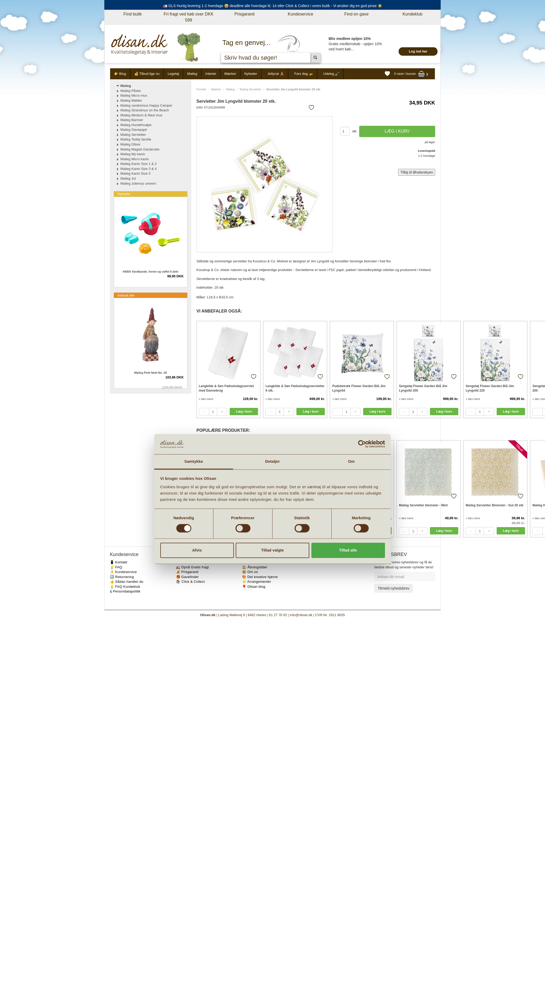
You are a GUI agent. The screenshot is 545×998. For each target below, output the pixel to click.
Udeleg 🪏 (331, 74)
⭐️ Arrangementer (256, 582)
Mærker (230, 74)
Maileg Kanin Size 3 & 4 (138, 169)
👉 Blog (120, 74)
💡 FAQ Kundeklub (125, 587)
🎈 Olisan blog (253, 587)
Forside (201, 89)
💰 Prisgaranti (187, 572)
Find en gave (356, 14)
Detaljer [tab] (272, 461)
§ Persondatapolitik (125, 591)
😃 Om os (250, 572)
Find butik (133, 14)
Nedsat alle (126, 295)
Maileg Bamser (131, 120)
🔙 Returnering (122, 577)
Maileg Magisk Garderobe (140, 149)
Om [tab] (351, 461)
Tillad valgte (272, 550)
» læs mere (206, 399)
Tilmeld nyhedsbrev (393, 588)
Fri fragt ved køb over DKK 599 (188, 17)
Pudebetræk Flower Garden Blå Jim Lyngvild (358, 388)
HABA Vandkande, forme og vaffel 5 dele (150, 271)
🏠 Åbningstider (254, 567)
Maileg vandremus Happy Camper (146, 105)
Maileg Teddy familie (135, 139)
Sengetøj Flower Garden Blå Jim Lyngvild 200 (423, 388)
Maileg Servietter (250, 89)
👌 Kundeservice (123, 572)
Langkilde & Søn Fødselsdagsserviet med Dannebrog (226, 388)
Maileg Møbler (131, 100)
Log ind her (418, 51)
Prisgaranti (244, 14)
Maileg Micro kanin (134, 159)
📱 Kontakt (118, 562)
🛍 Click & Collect (190, 582)
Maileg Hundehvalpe (136, 125)
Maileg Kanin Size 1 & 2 (138, 164)
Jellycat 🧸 (276, 74)
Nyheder (250, 74)
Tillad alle (348, 550)
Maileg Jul (128, 178)
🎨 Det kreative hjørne (260, 577)
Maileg (192, 74)
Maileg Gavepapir (133, 130)
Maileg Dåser (130, 144)
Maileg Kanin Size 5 (135, 173)
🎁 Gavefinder (187, 577)
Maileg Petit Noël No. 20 (150, 372)
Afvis (197, 550)
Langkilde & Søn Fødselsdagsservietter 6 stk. (295, 388)
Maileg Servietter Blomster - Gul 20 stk (494, 505)
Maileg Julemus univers (138, 183)
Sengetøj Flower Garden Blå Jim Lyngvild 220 (490, 388)
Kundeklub (413, 14)
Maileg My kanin (132, 154)
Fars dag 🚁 (303, 74)
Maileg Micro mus (133, 95)
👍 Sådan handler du (126, 582)
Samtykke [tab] (193, 461)
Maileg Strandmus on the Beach (144, 110)
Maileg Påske (130, 91)
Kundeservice (300, 14)
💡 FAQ (116, 567)
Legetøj (173, 74)
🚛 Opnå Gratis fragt (192, 567)
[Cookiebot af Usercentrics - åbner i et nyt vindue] (362, 444)
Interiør (210, 74)
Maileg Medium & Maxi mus (141, 115)
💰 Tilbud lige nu (147, 74)
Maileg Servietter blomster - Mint (423, 505)
